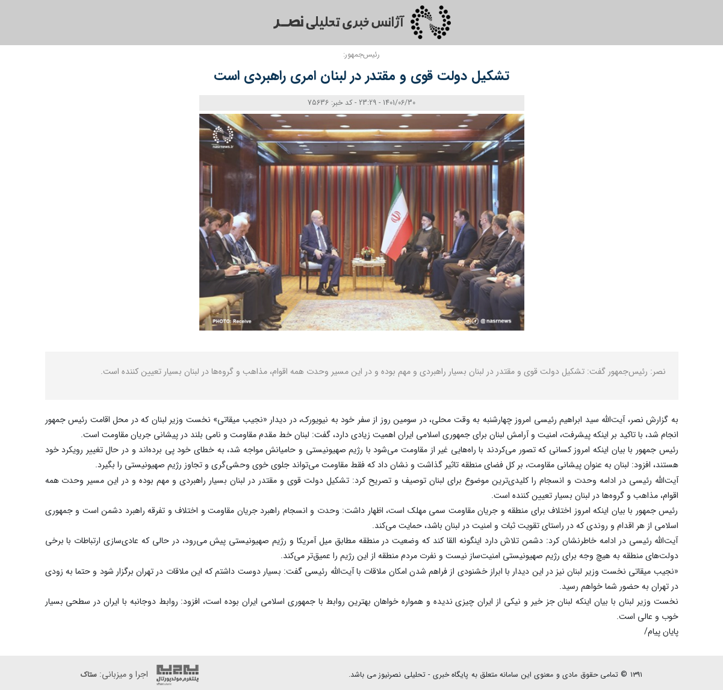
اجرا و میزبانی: (143, 675)
